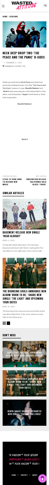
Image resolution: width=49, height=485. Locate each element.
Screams (13, 16)
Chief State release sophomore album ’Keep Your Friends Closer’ (24, 354)
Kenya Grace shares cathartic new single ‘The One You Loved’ (25, 413)
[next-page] (8, 323)
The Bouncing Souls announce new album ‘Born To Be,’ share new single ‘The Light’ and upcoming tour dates (24, 296)
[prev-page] (4, 323)
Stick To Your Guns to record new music (12, 182)
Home (5, 16)
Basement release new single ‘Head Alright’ (21, 234)
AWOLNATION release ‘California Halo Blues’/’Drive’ (36, 182)
